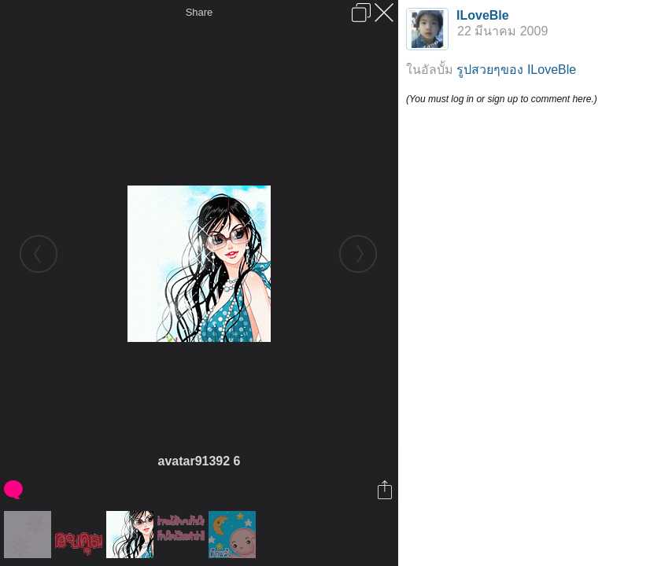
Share (199, 12)
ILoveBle (482, 15)
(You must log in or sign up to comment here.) (501, 99)
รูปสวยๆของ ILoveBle (516, 69)
